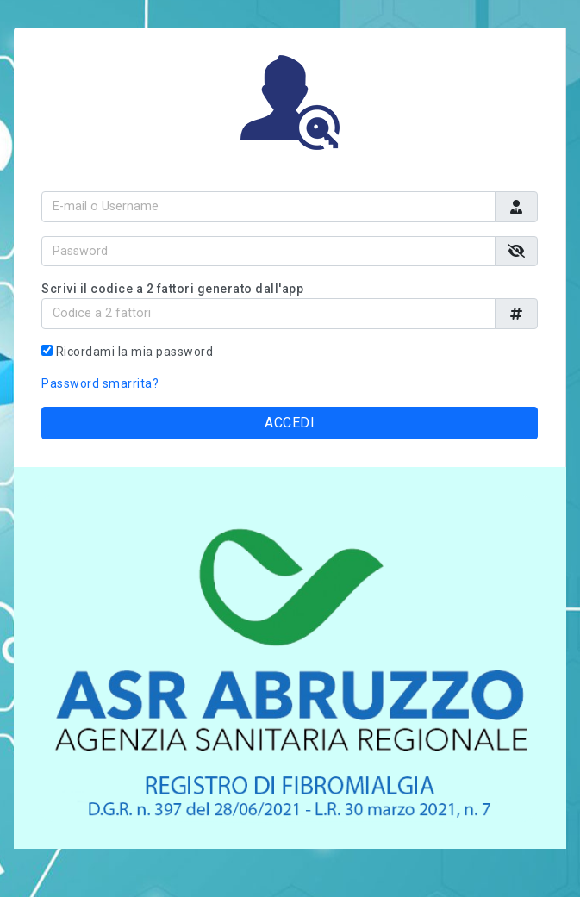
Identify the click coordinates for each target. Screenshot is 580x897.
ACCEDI (290, 422)
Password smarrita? (100, 383)
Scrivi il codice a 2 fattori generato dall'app (172, 289)
